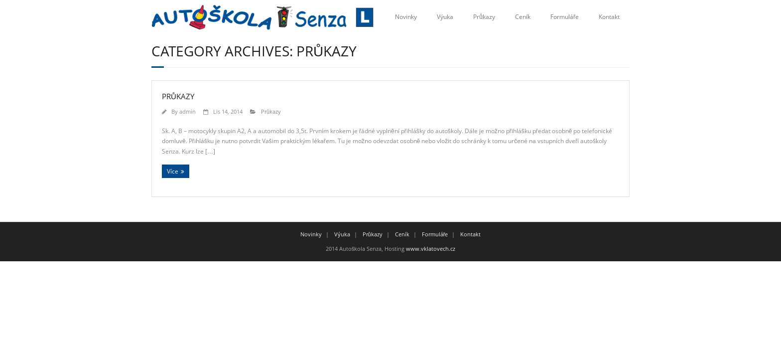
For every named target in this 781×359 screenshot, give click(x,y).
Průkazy (484, 16)
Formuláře (564, 16)
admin (187, 111)
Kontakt (609, 16)
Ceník (522, 16)
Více (172, 171)
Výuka (445, 16)
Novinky (406, 16)
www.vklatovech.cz (430, 248)
